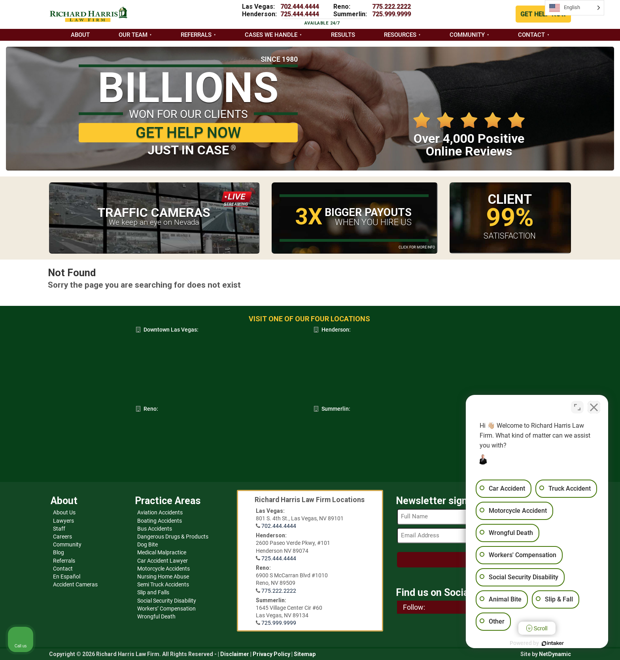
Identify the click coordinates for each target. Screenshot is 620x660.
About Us (64, 512)
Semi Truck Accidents (163, 584)
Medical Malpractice (161, 552)
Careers (62, 536)
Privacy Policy (271, 654)
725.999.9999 (391, 14)
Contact (531, 34)
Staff (59, 528)
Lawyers (63, 521)
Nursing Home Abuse (163, 576)
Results (343, 34)
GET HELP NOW (543, 14)
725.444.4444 (299, 14)
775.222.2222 (391, 6)
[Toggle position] (577, 407)
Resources (400, 34)
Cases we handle (271, 34)
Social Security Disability (166, 600)
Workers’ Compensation (166, 608)
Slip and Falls (153, 592)
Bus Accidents (154, 528)
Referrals (196, 34)
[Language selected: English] (574, 7)
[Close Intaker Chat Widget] (594, 407)
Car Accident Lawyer (162, 561)
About (80, 34)
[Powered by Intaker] (553, 643)
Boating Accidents (159, 521)
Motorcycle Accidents (163, 568)
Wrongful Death (156, 616)
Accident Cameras (75, 584)
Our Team (133, 34)
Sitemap (305, 654)
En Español (66, 576)
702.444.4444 (299, 6)
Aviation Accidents (160, 512)
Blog (58, 552)
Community (467, 34)
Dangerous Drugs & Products (172, 536)
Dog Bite (147, 544)
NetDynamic (555, 654)
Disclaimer (234, 654)
